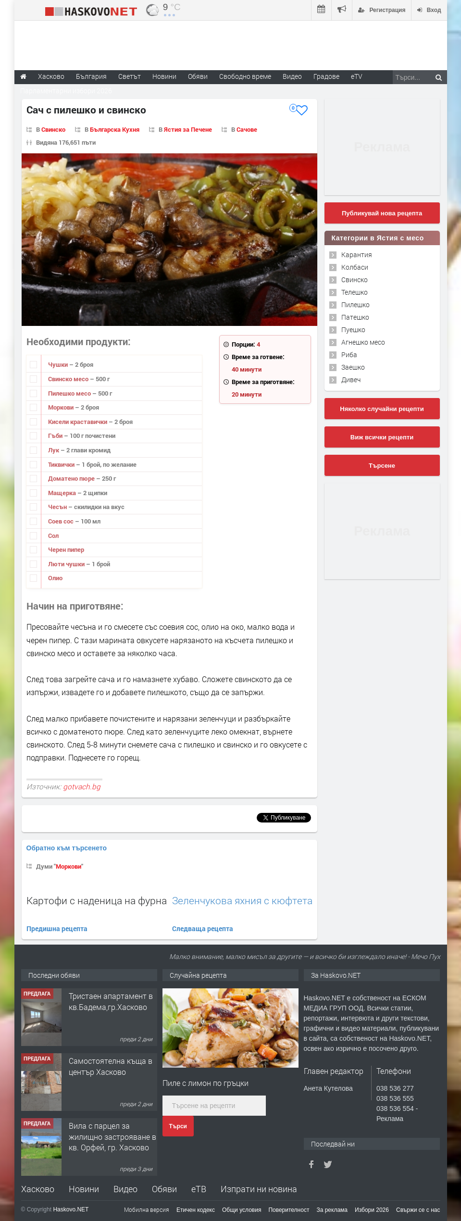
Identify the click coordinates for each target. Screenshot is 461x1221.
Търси (178, 1126)
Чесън (58, 506)
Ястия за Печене (188, 129)
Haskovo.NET (70, 1209)
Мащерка (62, 492)
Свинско (53, 129)
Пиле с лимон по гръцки (205, 1083)
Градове (326, 76)
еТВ (198, 1189)
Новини (164, 76)
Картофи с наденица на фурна (96, 900)
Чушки (58, 364)
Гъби (56, 435)
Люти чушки (67, 564)
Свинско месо (69, 378)
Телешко (354, 292)
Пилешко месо (70, 393)
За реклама (332, 1210)
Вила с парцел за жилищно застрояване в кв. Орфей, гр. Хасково (112, 1136)
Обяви (164, 1189)
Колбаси (354, 267)
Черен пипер (66, 549)
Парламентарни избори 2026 (66, 90)
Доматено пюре (72, 478)
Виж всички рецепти (381, 437)
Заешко (353, 367)
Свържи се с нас (418, 1210)
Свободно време (245, 76)
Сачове (247, 129)
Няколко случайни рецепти (382, 408)
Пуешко (353, 329)
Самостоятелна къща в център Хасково (110, 1066)
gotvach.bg (81, 786)
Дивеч (351, 379)
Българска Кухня (114, 129)
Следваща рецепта (202, 928)
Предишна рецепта (56, 928)
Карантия (356, 254)
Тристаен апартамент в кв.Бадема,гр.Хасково (111, 1001)
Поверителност (288, 1210)
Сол (53, 535)
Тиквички (62, 464)
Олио (55, 577)
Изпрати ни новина (259, 1189)
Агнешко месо (363, 342)
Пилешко (355, 304)
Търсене (382, 465)
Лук (54, 450)
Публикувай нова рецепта (382, 213)
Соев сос (61, 521)
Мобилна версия (146, 1209)
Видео (125, 1189)
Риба (349, 354)
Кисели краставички (78, 421)
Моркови (61, 407)
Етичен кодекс (195, 1210)
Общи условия (241, 1210)
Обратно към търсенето (66, 848)
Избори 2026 (372, 1210)
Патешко (355, 317)
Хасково (37, 1189)
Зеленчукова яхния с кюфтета (242, 901)
